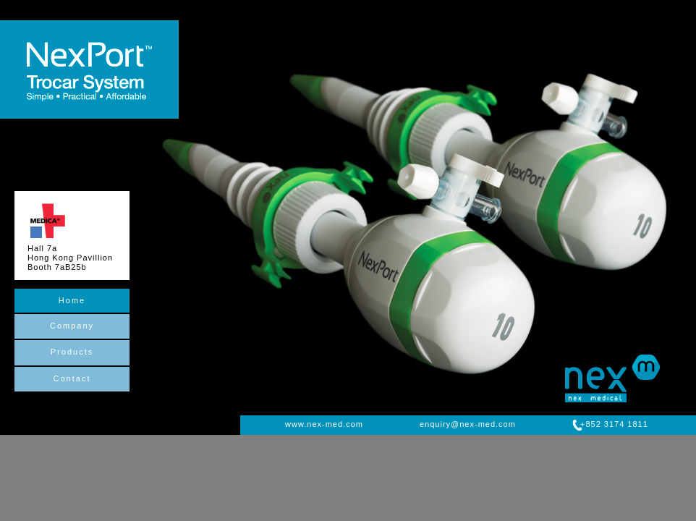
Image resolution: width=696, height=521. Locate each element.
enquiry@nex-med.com (468, 424)
